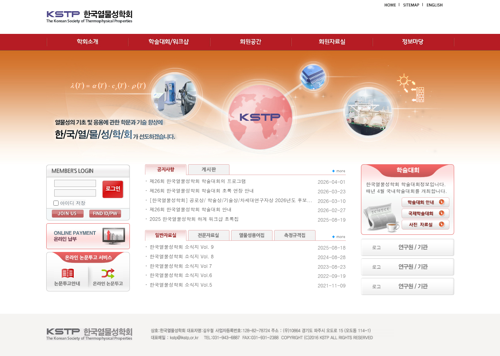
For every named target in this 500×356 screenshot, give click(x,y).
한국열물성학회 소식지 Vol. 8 (182, 256)
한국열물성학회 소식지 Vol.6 (181, 275)
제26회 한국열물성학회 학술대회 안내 (191, 209)
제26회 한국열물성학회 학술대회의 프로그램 (198, 181)
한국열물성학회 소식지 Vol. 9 (182, 247)
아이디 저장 (73, 202)
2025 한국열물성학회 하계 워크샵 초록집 (194, 219)
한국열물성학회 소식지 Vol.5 (181, 284)
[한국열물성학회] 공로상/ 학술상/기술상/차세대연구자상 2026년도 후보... (231, 200)
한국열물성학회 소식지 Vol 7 (181, 266)
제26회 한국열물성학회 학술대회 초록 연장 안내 (202, 190)
